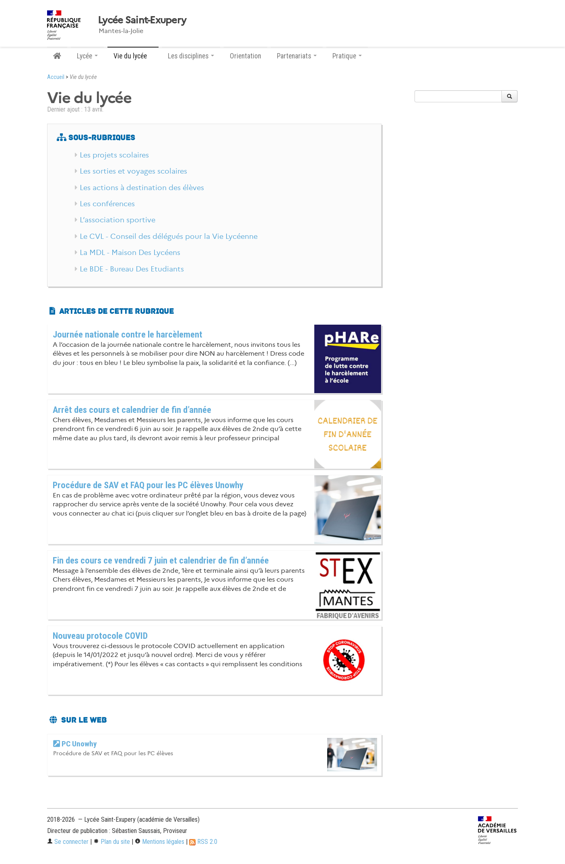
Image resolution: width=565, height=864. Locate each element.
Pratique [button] (347, 56)
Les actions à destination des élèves (142, 187)
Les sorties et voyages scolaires (133, 171)
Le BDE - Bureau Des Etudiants (132, 269)
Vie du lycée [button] (133, 56)
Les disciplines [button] (191, 56)
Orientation (245, 56)
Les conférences (107, 203)
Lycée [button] (87, 56)
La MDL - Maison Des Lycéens (130, 252)
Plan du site (111, 841)
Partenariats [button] (297, 56)
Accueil (55, 77)
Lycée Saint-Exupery (142, 20)
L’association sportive (117, 219)
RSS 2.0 (203, 841)
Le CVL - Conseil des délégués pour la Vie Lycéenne (169, 236)
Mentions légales (159, 841)
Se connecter (68, 841)
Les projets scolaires (114, 155)
